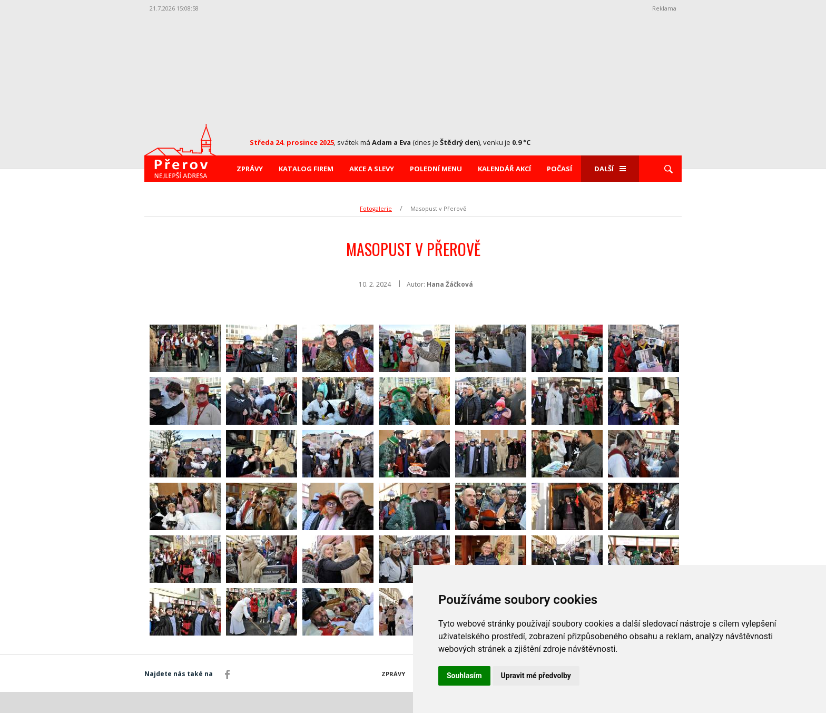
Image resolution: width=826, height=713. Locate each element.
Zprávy (250, 168)
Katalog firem (306, 168)
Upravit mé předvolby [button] (536, 675)
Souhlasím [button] (464, 675)
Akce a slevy (371, 168)
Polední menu (436, 168)
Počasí (559, 168)
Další (610, 168)
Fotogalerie (376, 208)
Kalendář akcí (504, 168)
